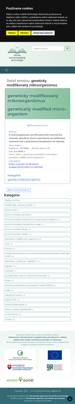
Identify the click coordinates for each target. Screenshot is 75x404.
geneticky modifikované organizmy (24, 180)
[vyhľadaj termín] (48, 48)
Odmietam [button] (24, 33)
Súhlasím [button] (12, 33)
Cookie (48, 401)
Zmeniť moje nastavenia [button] (43, 33)
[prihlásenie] (37, 393)
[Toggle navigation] (6, 70)
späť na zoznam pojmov (19, 190)
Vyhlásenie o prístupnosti (34, 401)
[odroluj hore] (69, 398)
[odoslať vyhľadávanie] (67, 48)
